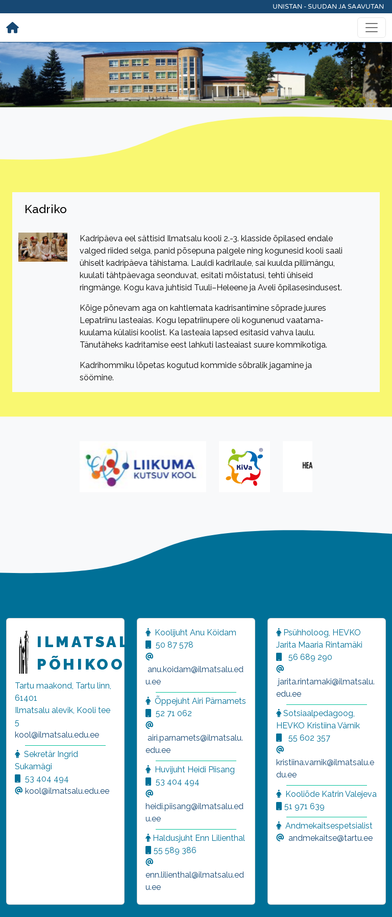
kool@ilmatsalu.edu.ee (57, 735)
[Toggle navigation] (371, 27)
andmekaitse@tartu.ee (330, 838)
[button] (20, 896)
